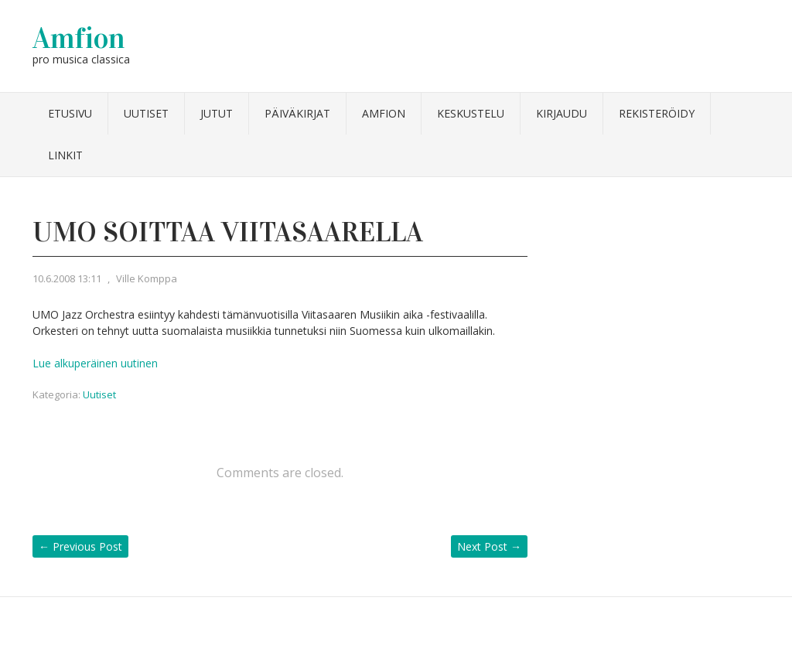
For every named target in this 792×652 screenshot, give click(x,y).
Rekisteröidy (657, 113)
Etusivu (70, 113)
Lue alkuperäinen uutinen (95, 363)
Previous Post (80, 546)
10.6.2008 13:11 (66, 278)
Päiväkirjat (297, 113)
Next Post (489, 546)
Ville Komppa (146, 278)
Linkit (65, 155)
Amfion (78, 38)
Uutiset (146, 113)
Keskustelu (470, 113)
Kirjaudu (561, 113)
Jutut (216, 113)
